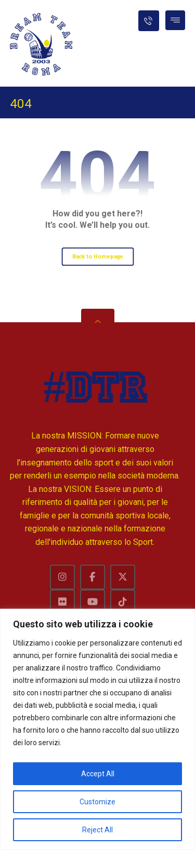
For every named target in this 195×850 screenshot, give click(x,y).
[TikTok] (122, 601)
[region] (97, 729)
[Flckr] (62, 601)
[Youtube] (92, 601)
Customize (97, 802)
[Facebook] (92, 577)
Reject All (97, 830)
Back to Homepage (97, 256)
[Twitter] (122, 577)
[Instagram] (62, 577)
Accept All (97, 774)
